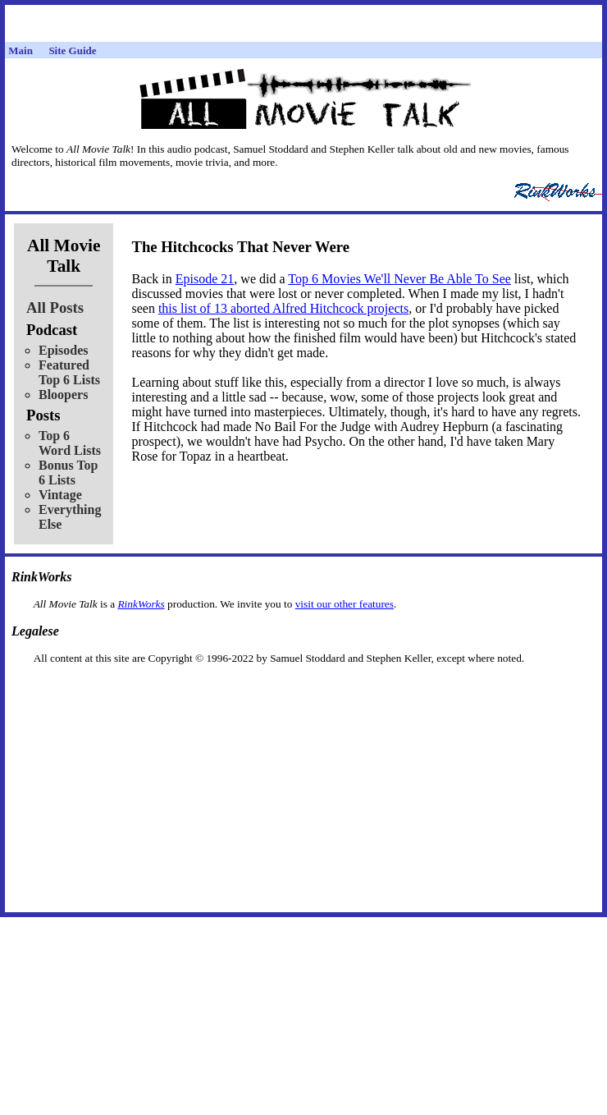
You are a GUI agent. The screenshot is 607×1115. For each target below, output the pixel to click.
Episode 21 (205, 279)
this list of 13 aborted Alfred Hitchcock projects (283, 308)
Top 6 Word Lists (70, 443)
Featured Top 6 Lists (69, 372)
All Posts (55, 307)
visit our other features (344, 604)
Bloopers (63, 394)
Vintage (60, 495)
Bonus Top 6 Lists (68, 472)
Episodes (63, 350)
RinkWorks (140, 604)
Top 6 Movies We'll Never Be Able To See (399, 279)
